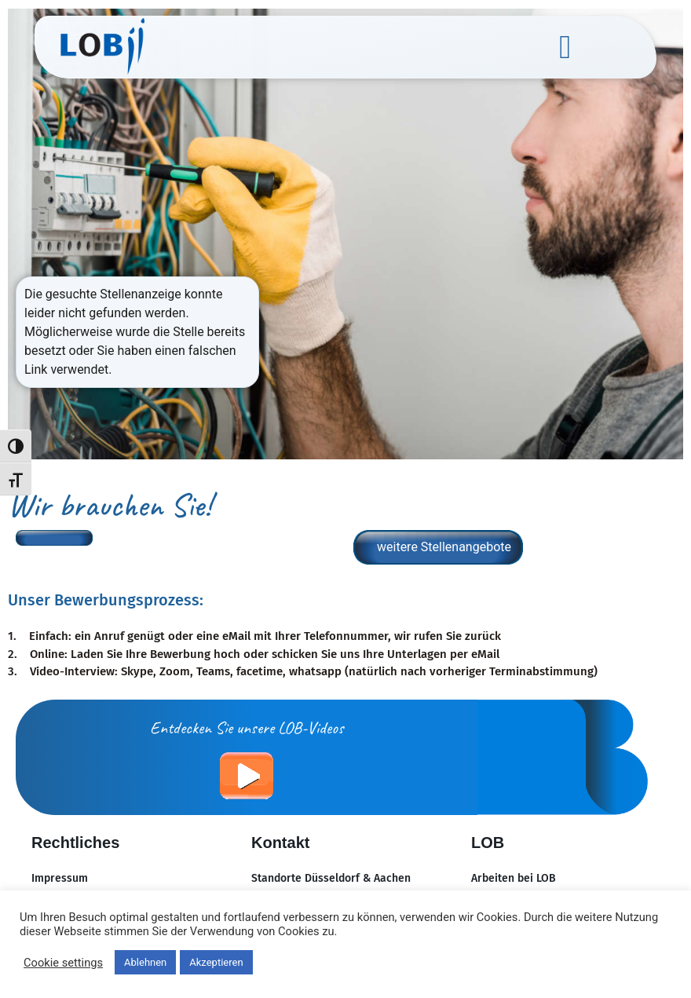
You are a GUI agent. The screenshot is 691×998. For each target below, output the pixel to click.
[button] (564, 47)
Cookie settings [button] (63, 963)
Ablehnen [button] (145, 962)
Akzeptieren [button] (216, 962)
